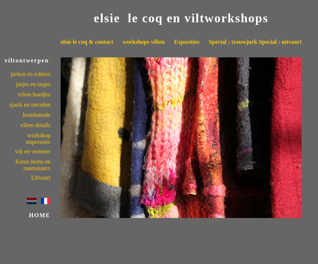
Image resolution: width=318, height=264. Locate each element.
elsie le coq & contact (87, 42)
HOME (39, 215)
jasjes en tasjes (33, 84)
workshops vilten (143, 42)
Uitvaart (40, 178)
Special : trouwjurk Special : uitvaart (255, 42)
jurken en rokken (30, 74)
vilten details (35, 125)
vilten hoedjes (34, 94)
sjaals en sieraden (29, 105)
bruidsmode (36, 115)
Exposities (186, 42)
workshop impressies (38, 138)
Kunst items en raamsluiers (32, 164)
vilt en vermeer (32, 151)
